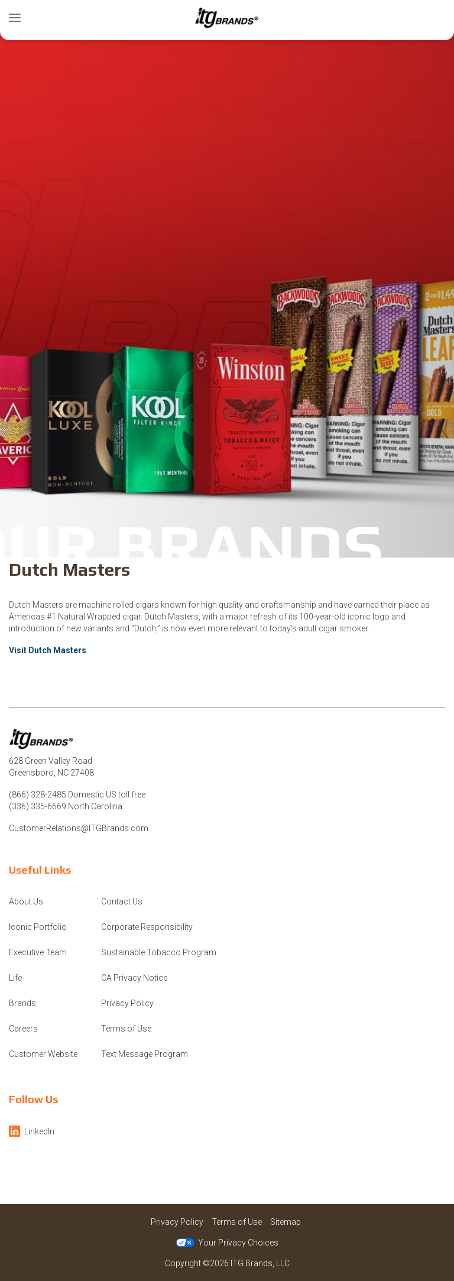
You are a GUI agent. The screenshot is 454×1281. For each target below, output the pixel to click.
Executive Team (38, 952)
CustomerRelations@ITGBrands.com (78, 828)
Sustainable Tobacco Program (158, 952)
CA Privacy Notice (134, 977)
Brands (22, 1003)
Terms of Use (126, 1028)
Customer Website (43, 1054)
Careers (23, 1028)
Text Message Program (144, 1054)
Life (15, 977)
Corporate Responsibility (147, 927)
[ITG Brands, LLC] (227, 17)
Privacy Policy (127, 1003)
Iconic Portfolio (38, 927)
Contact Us (121, 901)
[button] (15, 17)
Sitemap (285, 1222)
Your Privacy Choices (227, 1242)
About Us (26, 901)
